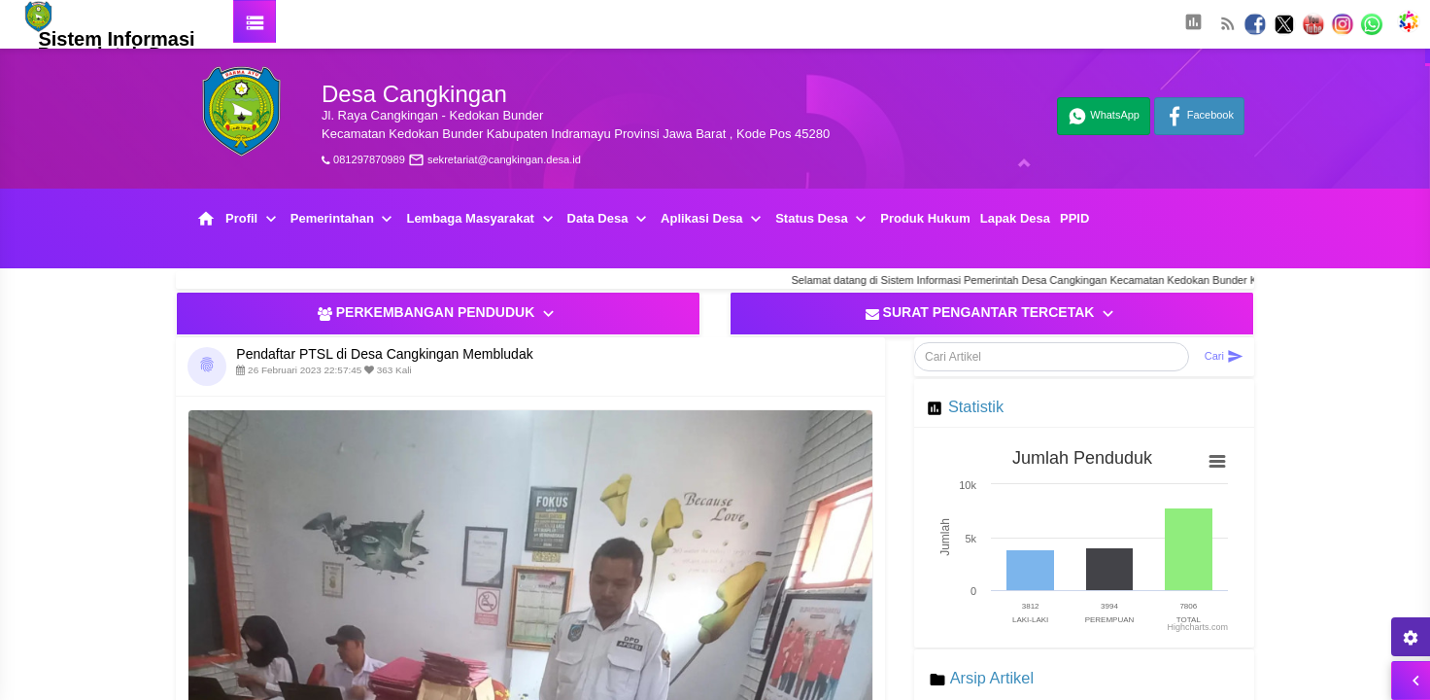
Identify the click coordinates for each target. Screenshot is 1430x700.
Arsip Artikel (992, 677)
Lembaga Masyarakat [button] (481, 219)
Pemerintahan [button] (343, 219)
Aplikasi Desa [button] (713, 219)
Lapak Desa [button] (1015, 218)
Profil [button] (253, 219)
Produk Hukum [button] (925, 218)
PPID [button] (1074, 218)
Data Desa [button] (609, 219)
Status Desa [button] (822, 219)
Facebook (1199, 116)
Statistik (976, 406)
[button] (1193, 24)
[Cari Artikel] (1051, 356)
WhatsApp (1104, 116)
